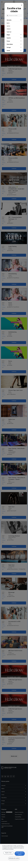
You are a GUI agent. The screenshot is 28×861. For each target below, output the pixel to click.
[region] (14, 852)
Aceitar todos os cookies (19, 853)
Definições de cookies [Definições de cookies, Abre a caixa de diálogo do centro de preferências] (14, 858)
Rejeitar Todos (8, 852)
